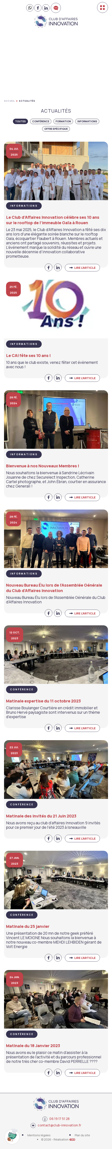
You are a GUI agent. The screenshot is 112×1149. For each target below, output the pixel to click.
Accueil (9, 100)
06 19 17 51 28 (55, 1119)
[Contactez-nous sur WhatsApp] (29, 8)
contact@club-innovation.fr (56, 1125)
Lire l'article (85, 268)
